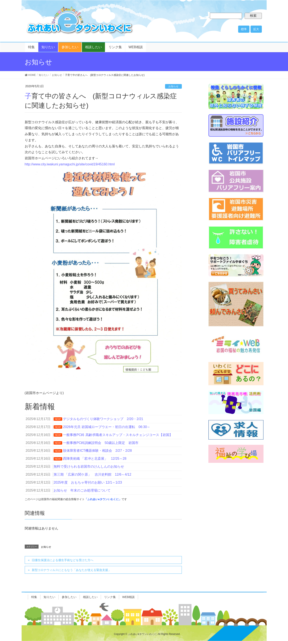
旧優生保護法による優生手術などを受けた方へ (62, 560)
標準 (244, 29)
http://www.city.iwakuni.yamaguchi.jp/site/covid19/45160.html (70, 164)
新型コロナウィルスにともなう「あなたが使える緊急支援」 (71, 570)
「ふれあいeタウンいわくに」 (103, 499)
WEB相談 (128, 597)
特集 (34, 597)
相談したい (90, 597)
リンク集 (110, 597)
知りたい (49, 597)
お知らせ (173, 86)
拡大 (256, 29)
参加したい (69, 597)
